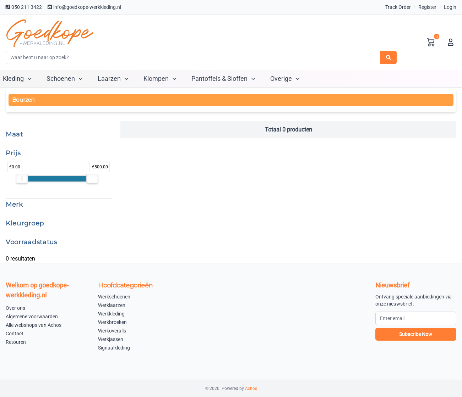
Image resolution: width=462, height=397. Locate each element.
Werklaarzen (111, 305)
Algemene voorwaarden (32, 316)
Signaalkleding (114, 348)
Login (450, 7)
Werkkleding (111, 314)
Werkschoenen (114, 297)
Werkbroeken (112, 322)
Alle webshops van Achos (33, 325)
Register (427, 7)
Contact (14, 333)
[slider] (22, 179)
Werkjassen (110, 339)
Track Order (398, 7)
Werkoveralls (112, 331)
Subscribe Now (415, 334)
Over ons (15, 308)
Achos (251, 388)
